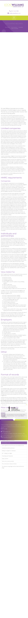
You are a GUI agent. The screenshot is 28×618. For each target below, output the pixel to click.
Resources (7, 27)
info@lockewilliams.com (14, 13)
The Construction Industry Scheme (9, 495)
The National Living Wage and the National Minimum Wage (13, 498)
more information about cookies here (19, 426)
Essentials (21, 27)
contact (16, 447)
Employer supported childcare (8, 471)
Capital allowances (6, 456)
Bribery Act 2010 (5, 453)
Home (2, 433)
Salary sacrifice (5, 490)
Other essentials (14, 28)
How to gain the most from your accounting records (13, 477)
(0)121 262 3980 (15, 11)
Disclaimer (20, 433)
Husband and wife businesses (8, 479)
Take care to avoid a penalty (8, 492)
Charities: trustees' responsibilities (9, 461)
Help (23, 433)
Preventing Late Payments (7, 487)
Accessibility (10, 433)
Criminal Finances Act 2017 (7, 466)
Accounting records (6, 474)
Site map (5, 433)
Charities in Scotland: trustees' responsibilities (11, 464)
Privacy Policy (15, 433)
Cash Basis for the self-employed (9, 458)
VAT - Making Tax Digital (7, 485)
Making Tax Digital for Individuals (9, 482)
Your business (14, 27)
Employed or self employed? (8, 469)
